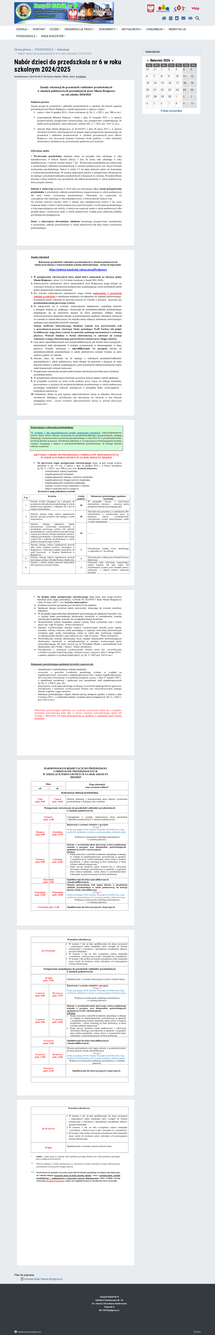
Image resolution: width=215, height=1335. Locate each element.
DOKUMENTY (108, 29)
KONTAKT (39, 29)
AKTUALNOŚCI (132, 29)
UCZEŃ (55, 29)
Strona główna (22, 49)
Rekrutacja (63, 49)
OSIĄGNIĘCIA (155, 29)
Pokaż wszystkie (171, 110)
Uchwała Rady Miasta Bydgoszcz (43, 1279)
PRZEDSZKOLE (26, 36)
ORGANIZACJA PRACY (79, 29)
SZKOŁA (22, 29)
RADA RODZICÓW (53, 36)
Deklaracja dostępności (29, 1331)
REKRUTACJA (177, 29)
